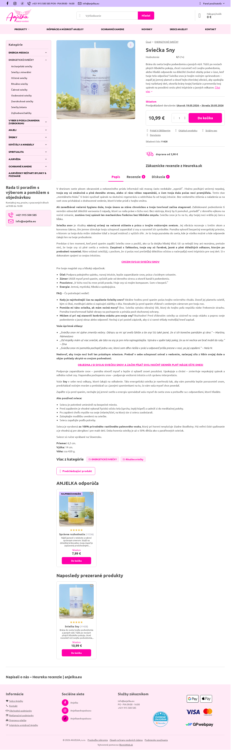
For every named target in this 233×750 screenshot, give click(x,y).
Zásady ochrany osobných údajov (126, 739)
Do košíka (205, 118)
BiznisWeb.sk (126, 744)
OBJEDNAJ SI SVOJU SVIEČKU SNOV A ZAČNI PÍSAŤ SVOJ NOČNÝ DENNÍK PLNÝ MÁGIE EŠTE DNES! (140, 364)
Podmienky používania (156, 739)
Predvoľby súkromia (98, 739)
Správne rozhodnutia (72, 534)
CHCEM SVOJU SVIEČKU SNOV (140, 261)
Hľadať (146, 15)
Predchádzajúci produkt (76, 471)
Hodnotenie (152, 56)
